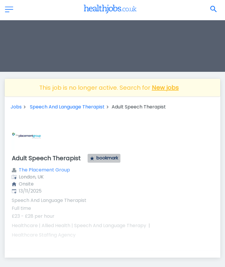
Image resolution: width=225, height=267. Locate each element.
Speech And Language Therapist (67, 106)
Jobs (16, 106)
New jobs (165, 88)
